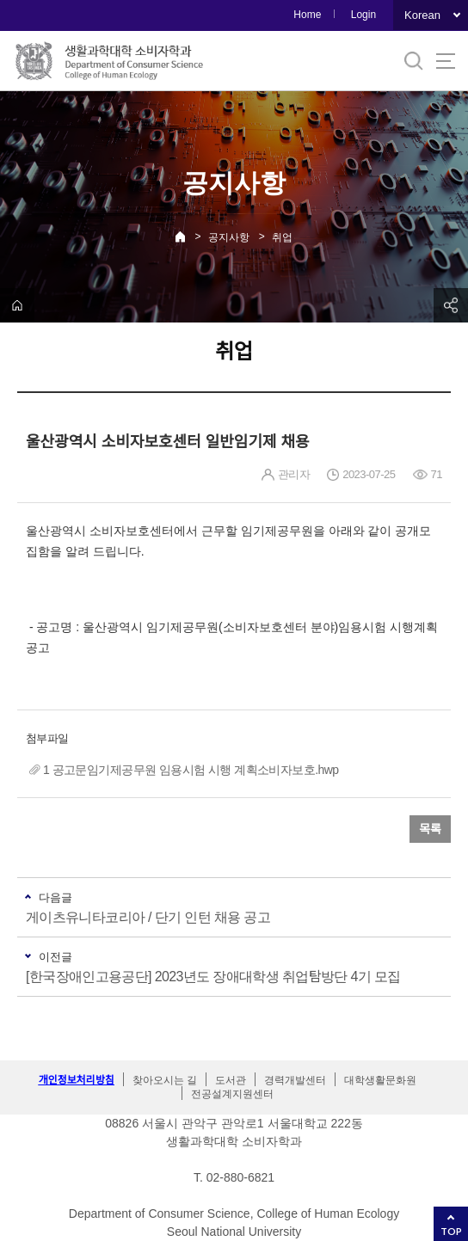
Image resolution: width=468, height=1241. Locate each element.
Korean (422, 15)
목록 (430, 829)
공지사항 (228, 237)
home (17, 305)
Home (307, 15)
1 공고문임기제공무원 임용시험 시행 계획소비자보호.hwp (191, 770)
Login (363, 15)
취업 (282, 237)
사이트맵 (445, 61)
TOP (451, 1231)
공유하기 (451, 305)
